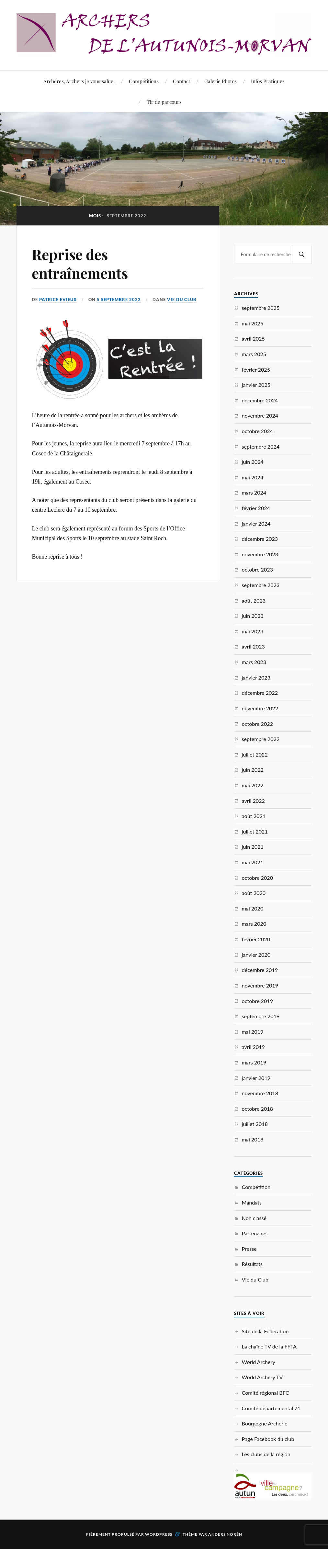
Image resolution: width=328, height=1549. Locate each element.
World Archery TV (262, 1377)
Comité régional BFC (265, 1393)
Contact (181, 81)
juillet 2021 (255, 831)
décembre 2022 (260, 693)
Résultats (252, 1264)
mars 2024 (254, 492)
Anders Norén (225, 1534)
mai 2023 (253, 631)
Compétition (256, 1187)
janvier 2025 (256, 385)
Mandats (252, 1202)
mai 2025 (253, 323)
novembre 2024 (260, 415)
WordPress (158, 1534)
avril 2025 (253, 338)
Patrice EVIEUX (58, 299)
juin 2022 (253, 770)
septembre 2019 (261, 1016)
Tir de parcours (164, 101)
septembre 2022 (261, 739)
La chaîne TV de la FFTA (269, 1346)
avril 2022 (253, 801)
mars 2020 (254, 924)
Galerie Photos (220, 81)
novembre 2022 (260, 708)
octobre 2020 (257, 878)
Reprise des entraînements (80, 263)
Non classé (254, 1218)
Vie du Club (182, 299)
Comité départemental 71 (271, 1408)
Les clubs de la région (266, 1454)
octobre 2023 (257, 569)
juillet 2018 (255, 1124)
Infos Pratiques (268, 81)
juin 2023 (253, 616)
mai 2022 (253, 785)
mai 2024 (253, 477)
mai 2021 (253, 862)
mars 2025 (254, 354)
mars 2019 (254, 1062)
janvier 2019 (256, 1078)
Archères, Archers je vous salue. (79, 81)
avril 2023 (253, 646)
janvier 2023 (256, 677)
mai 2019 (253, 1032)
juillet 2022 (255, 754)
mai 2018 (253, 1139)
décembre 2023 (260, 539)
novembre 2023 (260, 554)
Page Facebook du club (268, 1439)
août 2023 (254, 600)
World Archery (258, 1362)
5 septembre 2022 (119, 299)
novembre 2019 (260, 985)
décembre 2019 (260, 970)
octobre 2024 (257, 431)
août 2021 (254, 816)
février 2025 (256, 369)
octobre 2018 (257, 1109)
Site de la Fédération (265, 1331)
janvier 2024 (256, 523)
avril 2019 (253, 1047)
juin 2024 (253, 462)
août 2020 (254, 893)
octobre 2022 (257, 724)
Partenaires (255, 1233)
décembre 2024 (260, 400)
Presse (249, 1249)
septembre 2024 (261, 446)
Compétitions (144, 81)
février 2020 (256, 939)
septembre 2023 (261, 585)
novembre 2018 (260, 1093)
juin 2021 (253, 847)
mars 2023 (254, 662)
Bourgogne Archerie (265, 1423)
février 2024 (256, 508)
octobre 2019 (257, 1001)
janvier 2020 (256, 955)
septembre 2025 (261, 308)
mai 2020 (253, 908)
